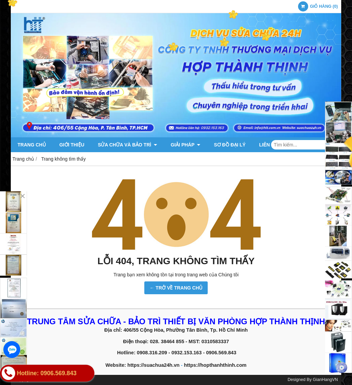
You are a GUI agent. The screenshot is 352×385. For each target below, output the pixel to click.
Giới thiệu (71, 144)
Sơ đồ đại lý (229, 144)
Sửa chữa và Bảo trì (127, 144)
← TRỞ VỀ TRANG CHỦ (176, 288)
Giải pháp (185, 144)
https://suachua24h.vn (155, 365)
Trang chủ (32, 144)
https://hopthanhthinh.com (215, 365)
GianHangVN (325, 379)
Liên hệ (268, 144)
